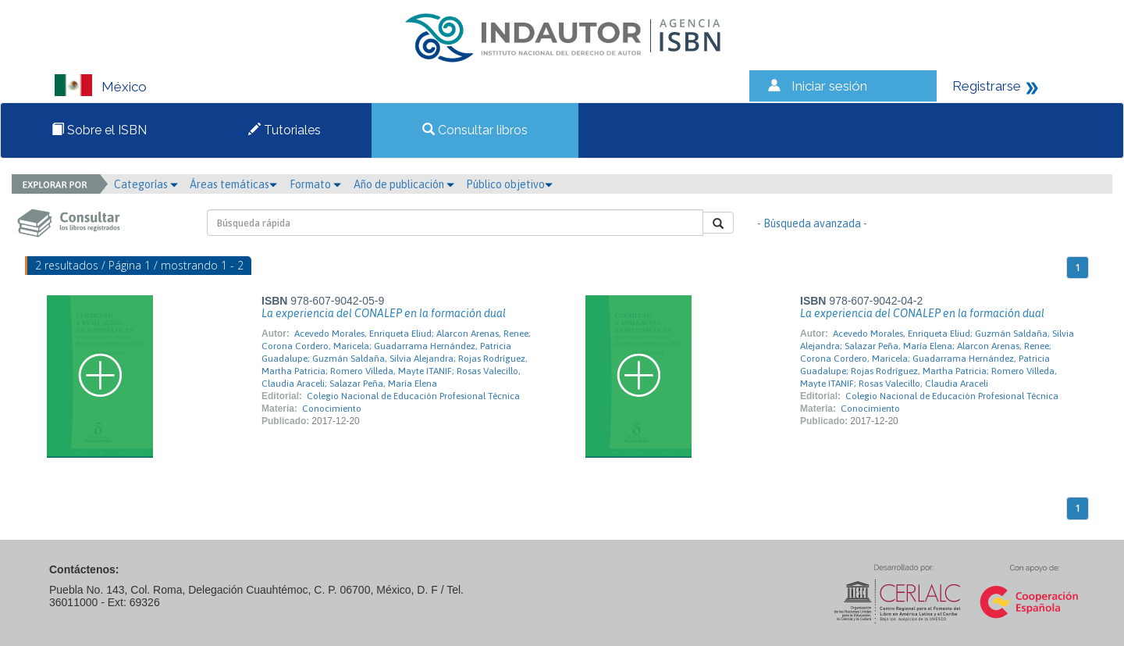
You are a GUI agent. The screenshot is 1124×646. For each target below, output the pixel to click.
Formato (315, 184)
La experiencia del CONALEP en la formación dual (383, 313)
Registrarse (986, 86)
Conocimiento (331, 408)
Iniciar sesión (829, 86)
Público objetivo (509, 184)
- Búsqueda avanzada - (812, 223)
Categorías (146, 184)
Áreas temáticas (233, 184)
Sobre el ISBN (99, 130)
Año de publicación (404, 184)
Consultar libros (475, 130)
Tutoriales (284, 130)
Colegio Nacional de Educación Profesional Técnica (413, 396)
